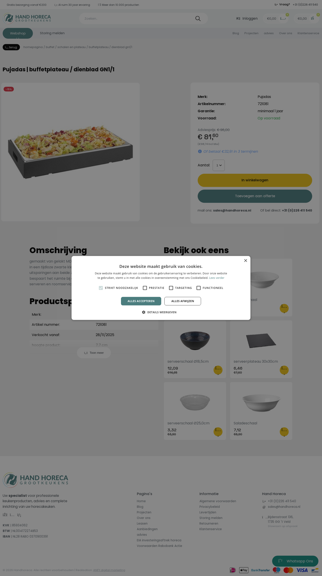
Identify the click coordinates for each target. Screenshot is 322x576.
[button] (160, 312)
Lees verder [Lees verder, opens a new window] (217, 278)
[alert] (161, 288)
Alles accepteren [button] (141, 301)
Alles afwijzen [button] (182, 301)
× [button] (245, 261)
